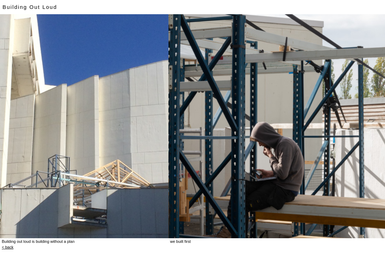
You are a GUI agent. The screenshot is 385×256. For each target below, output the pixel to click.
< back (8, 247)
